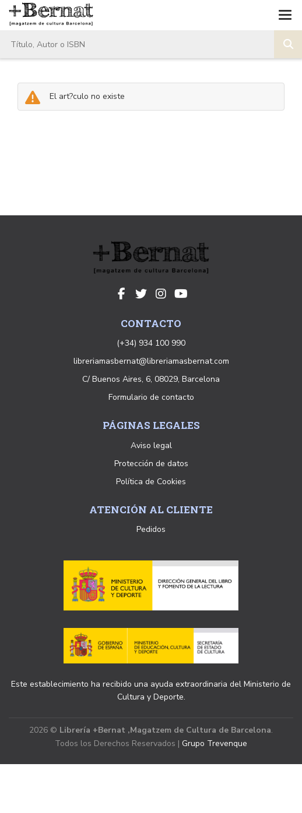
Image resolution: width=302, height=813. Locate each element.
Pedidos (151, 529)
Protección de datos (151, 463)
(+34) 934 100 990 (151, 343)
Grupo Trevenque (214, 743)
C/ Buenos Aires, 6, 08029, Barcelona (151, 379)
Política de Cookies (151, 481)
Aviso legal (151, 445)
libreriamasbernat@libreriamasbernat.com (151, 361)
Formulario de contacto (151, 397)
